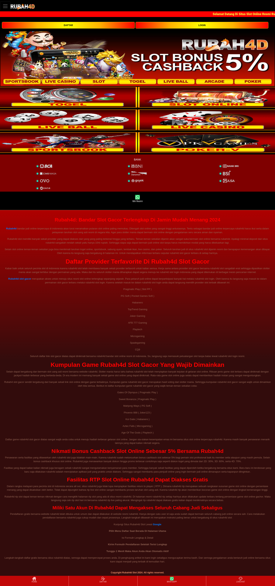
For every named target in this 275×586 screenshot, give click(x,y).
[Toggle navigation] (5, 6)
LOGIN (202, 25)
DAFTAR (68, 25)
